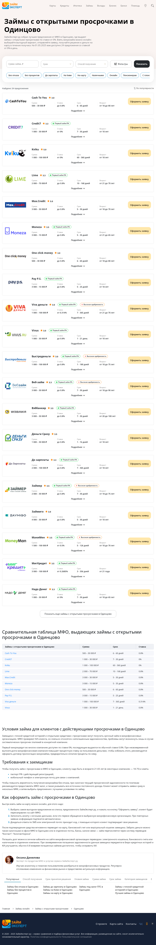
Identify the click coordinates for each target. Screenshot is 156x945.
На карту (82, 75)
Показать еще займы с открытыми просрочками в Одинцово (78, 613)
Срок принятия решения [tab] (58, 879)
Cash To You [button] (10, 653)
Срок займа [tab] (115, 879)
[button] (78, 110)
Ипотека (77, 5)
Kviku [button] (7, 665)
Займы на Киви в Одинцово (57, 889)
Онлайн (113, 75)
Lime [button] (7, 671)
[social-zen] (152, 924)
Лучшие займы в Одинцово (129, 893)
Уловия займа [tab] (81, 879)
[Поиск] (152, 5)
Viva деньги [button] (10, 701)
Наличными (98, 75)
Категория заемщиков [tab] (136, 879)
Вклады (101, 5)
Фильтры (121, 64)
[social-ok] (146, 924)
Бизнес (112, 5)
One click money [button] (12, 689)
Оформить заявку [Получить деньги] (139, 101)
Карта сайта (116, 923)
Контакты (131, 923)
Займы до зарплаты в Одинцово (60, 886)
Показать (141, 64)
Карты (53, 5)
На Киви (68, 75)
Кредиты (64, 5)
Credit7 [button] (8, 659)
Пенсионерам (130, 75)
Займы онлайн (22, 908)
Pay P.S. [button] (8, 695)
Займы (89, 5)
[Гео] (145, 5)
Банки (124, 5)
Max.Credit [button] (10, 677)
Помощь (135, 5)
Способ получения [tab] (32, 879)
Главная (6, 908)
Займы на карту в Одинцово (58, 893)
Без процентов (32, 75)
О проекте (101, 923)
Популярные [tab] (12, 879)
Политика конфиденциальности (45, 936)
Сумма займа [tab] (99, 879)
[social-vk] (141, 924)
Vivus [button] (7, 707)
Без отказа (14, 75)
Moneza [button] (8, 683)
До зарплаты (51, 75)
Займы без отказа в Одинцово (22, 886)
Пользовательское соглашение (76, 936)
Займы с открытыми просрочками (51, 908)
